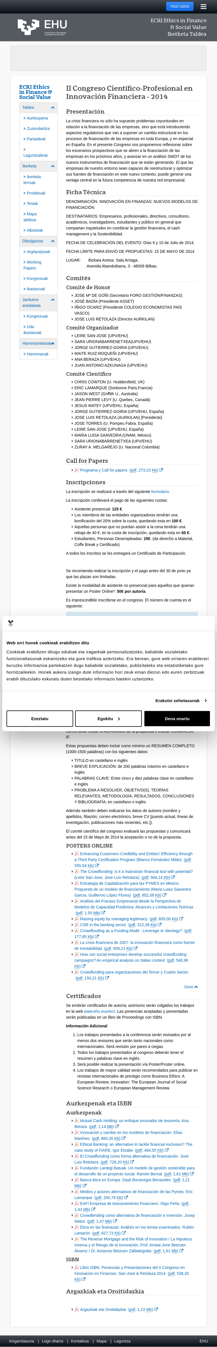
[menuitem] (38, 131)
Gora (191, 987)
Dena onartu (177, 718)
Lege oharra (52, 1341)
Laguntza (122, 1341)
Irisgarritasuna (21, 1341)
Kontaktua (80, 1341)
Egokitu (108, 718)
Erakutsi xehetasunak (177, 700)
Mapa (102, 1341)
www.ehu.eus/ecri (99, 1011)
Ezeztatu (39, 718)
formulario (160, 491)
